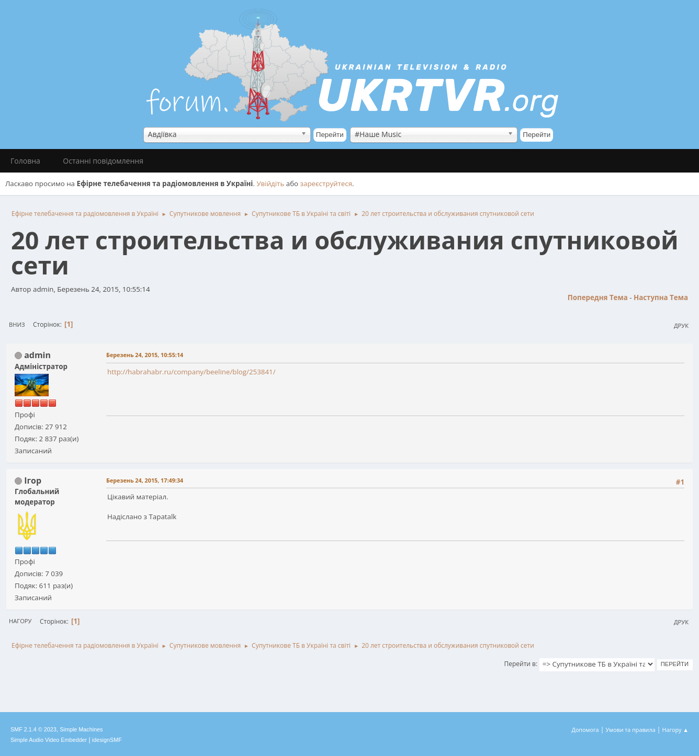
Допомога (585, 730)
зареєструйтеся (326, 183)
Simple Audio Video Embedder (48, 740)
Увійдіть (270, 183)
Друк (681, 325)
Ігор (32, 480)
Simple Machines (81, 729)
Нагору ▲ (675, 730)
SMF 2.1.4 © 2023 (33, 729)
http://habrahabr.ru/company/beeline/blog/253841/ (191, 371)
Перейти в (520, 663)
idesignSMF (107, 740)
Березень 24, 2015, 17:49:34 (144, 480)
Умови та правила (630, 730)
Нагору (20, 621)
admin (37, 355)
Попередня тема (598, 297)
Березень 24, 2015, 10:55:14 (144, 355)
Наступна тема (661, 297)
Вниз (17, 324)
